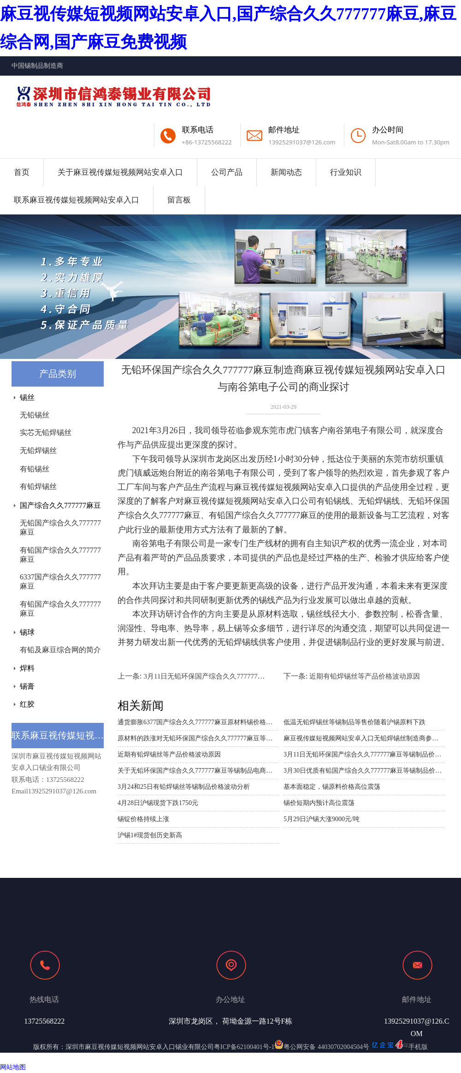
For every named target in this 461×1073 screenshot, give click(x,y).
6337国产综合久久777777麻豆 (60, 581)
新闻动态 (286, 172)
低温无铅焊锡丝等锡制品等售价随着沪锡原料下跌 (355, 722)
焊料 (27, 668)
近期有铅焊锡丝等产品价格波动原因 (364, 676)
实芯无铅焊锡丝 (45, 432)
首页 (22, 172)
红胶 (27, 704)
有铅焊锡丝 (38, 486)
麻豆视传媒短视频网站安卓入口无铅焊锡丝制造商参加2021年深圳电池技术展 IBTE (364, 738)
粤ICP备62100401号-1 (244, 1046)
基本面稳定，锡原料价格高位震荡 (332, 786)
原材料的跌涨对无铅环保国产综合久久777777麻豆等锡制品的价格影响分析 (198, 738)
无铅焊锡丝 (38, 450)
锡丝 (27, 397)
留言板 (179, 200)
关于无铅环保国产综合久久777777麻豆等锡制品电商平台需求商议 (198, 770)
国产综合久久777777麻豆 (60, 505)
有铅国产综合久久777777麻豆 (60, 554)
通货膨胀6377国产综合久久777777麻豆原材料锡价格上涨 (198, 722)
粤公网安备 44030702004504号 (321, 1046)
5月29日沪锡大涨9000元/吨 (322, 819)
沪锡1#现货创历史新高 (150, 835)
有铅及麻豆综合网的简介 (60, 650)
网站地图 (13, 1067)
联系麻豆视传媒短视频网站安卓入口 (76, 200)
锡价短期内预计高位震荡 (319, 802)
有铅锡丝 (34, 469)
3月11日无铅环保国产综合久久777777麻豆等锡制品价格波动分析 (241, 676)
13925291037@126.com (301, 142)
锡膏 (27, 686)
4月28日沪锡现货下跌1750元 (158, 802)
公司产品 (226, 172)
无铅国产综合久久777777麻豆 (60, 527)
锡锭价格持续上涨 (143, 819)
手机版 (418, 1046)
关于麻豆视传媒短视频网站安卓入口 (120, 172)
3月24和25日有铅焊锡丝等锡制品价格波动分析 (184, 786)
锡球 (27, 632)
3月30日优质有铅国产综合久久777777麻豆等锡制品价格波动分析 (364, 770)
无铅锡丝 (34, 415)
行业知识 (345, 172)
